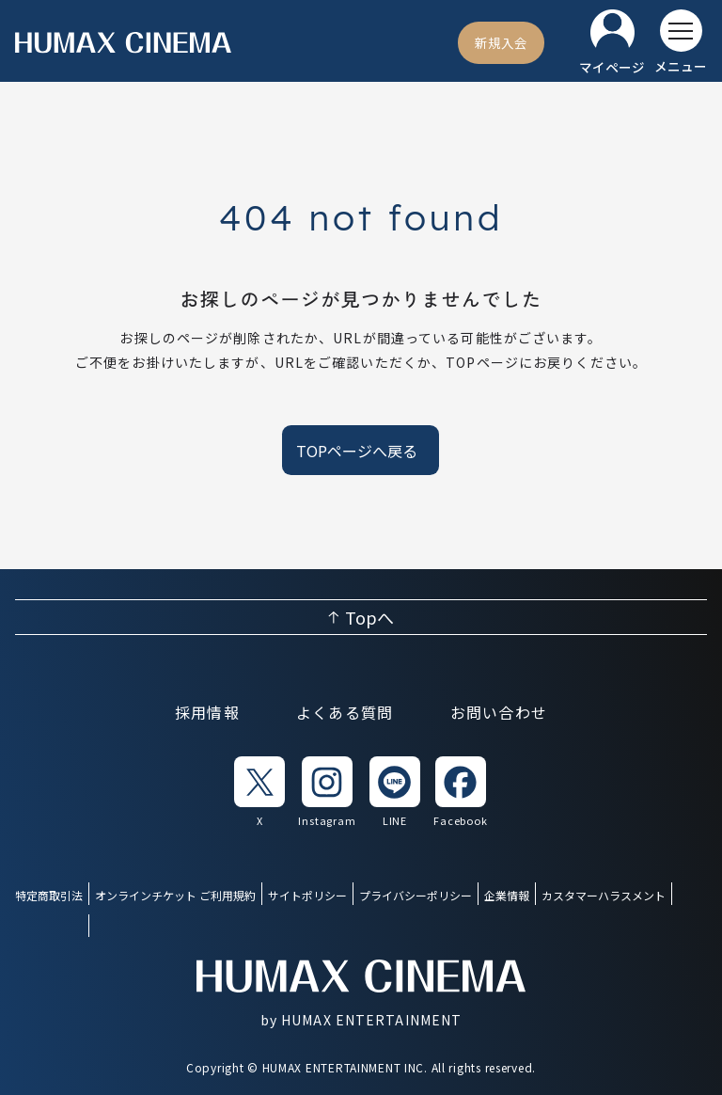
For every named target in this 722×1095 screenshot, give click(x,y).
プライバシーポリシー (415, 895)
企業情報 (506, 895)
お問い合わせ (499, 712)
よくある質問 (345, 712)
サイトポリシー (307, 895)
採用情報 (207, 712)
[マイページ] (612, 42)
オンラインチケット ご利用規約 (175, 895)
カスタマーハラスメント (604, 895)
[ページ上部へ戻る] (361, 617)
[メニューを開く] (680, 42)
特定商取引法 (49, 895)
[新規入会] (501, 42)
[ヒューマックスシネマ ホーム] (123, 43)
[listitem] (259, 792)
